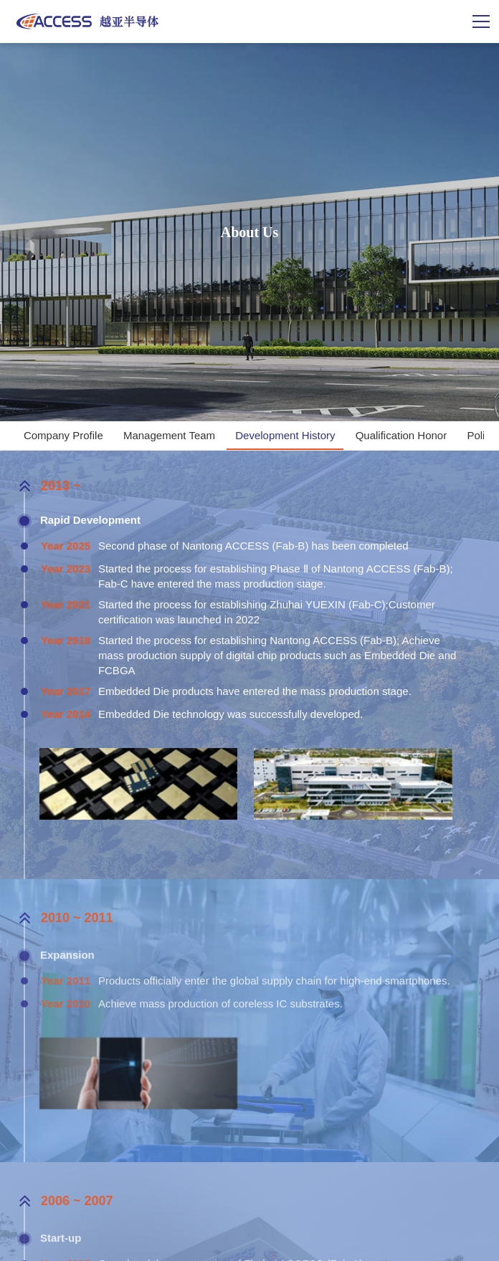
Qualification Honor (401, 435)
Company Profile (63, 435)
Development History (285, 435)
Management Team (169, 435)
